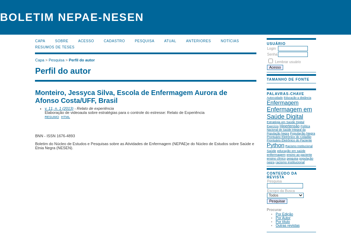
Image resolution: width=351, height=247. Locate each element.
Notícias (230, 41)
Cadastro (114, 41)
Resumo (52, 117)
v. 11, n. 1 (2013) (59, 108)
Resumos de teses (54, 47)
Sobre (61, 41)
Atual (170, 41)
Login (271, 48)
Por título (283, 222)
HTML (65, 117)
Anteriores (198, 41)
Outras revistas (288, 225)
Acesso (86, 41)
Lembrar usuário (288, 62)
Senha (272, 54)
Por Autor (283, 218)
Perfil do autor (82, 60)
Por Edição (284, 214)
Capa (40, 41)
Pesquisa (144, 41)
